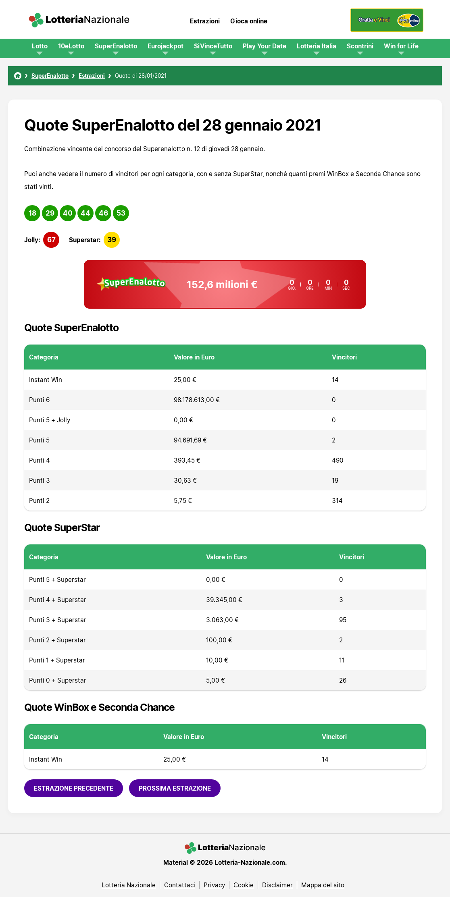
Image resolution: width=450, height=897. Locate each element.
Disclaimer (277, 885)
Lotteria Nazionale (129, 885)
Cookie (243, 885)
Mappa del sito (322, 885)
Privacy (214, 885)
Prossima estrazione (175, 788)
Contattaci (179, 885)
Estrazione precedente (73, 788)
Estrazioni (205, 21)
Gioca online (248, 21)
